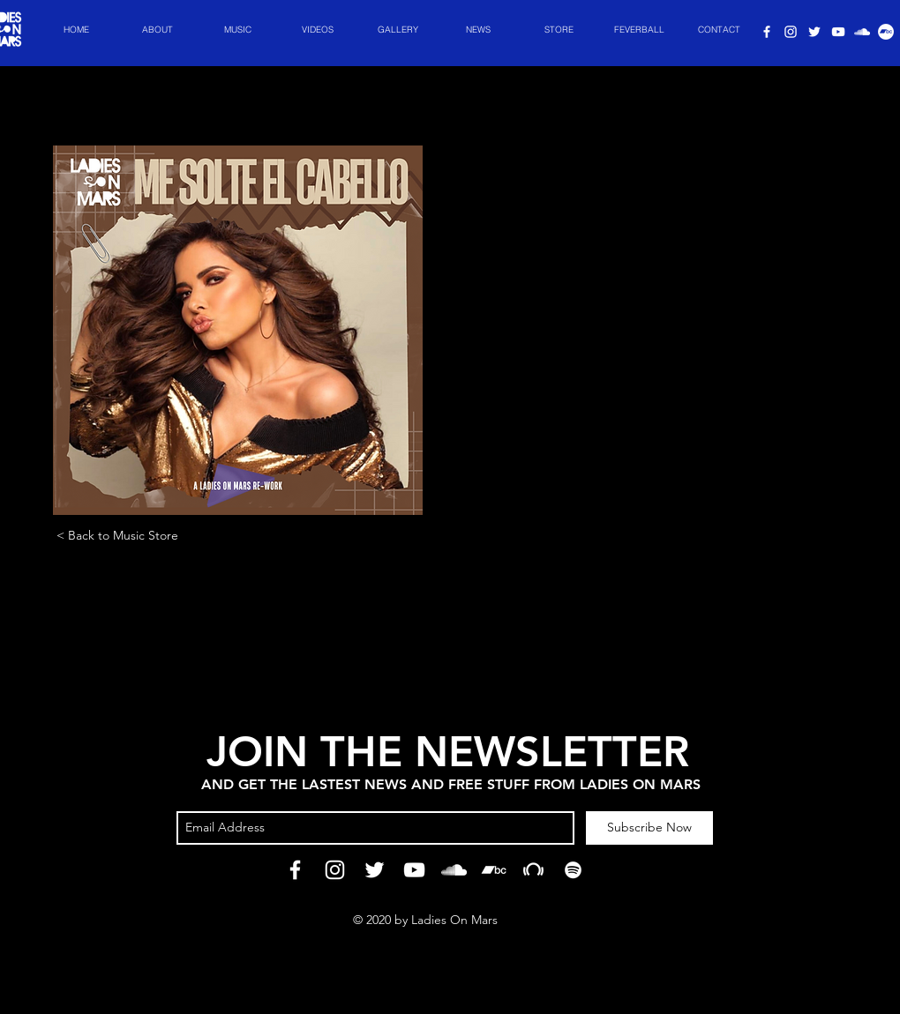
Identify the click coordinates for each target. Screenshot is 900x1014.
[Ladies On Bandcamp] (493, 870)
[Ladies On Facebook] (767, 32)
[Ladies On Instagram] (791, 32)
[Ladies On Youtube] (838, 32)
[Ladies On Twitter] (814, 32)
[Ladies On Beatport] (533, 870)
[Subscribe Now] (649, 828)
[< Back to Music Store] (117, 535)
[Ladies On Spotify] (862, 32)
